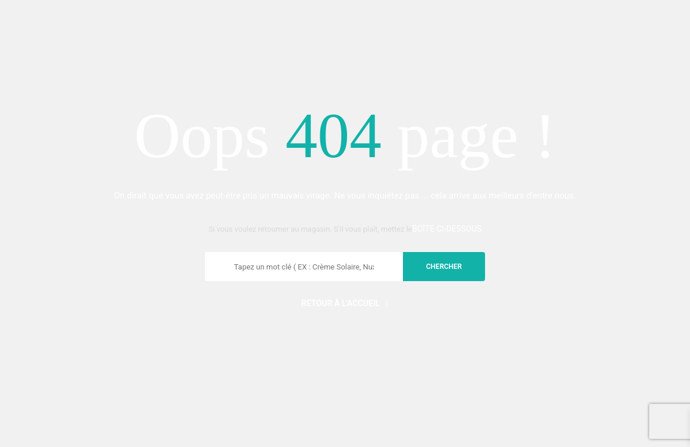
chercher (444, 266)
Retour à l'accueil (345, 303)
